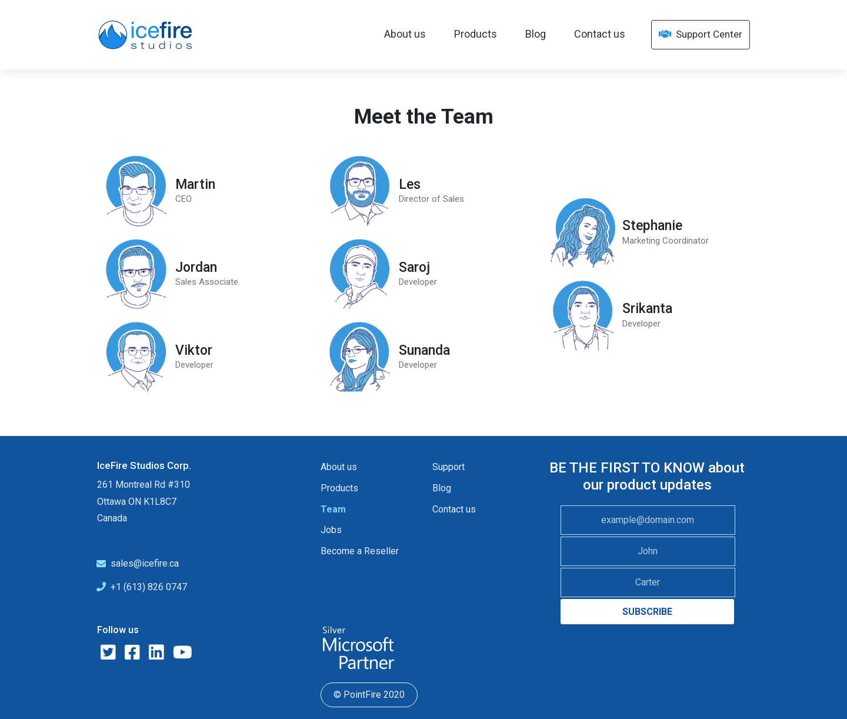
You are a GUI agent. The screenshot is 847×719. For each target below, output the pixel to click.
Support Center (700, 34)
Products (475, 34)
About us (405, 34)
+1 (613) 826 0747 (149, 586)
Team (333, 509)
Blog (535, 34)
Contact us (599, 34)
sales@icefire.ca (145, 563)
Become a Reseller (360, 551)
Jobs (331, 529)
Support (448, 466)
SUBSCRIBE (647, 611)
